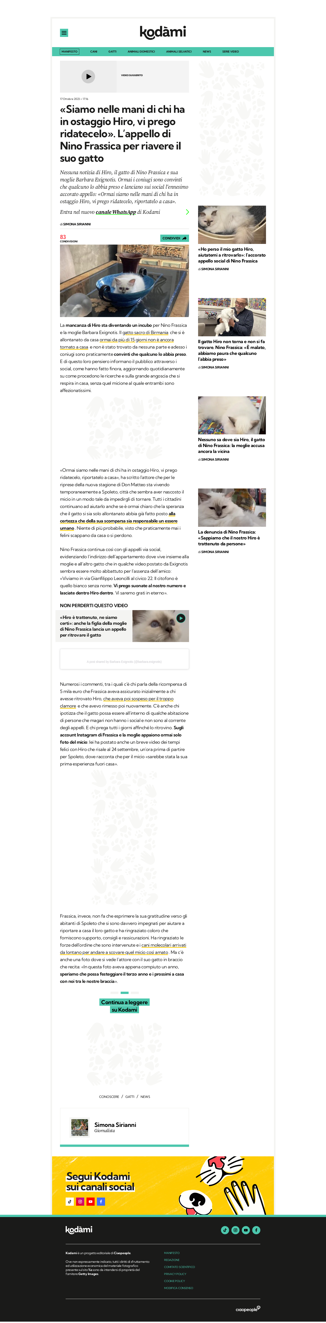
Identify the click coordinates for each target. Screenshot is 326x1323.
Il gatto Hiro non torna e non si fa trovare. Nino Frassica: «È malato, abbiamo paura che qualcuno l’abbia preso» (232, 351)
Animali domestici (141, 53)
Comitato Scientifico (179, 1268)
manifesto (172, 1254)
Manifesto (69, 53)
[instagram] (235, 1231)
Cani (93, 53)
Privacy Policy (175, 1275)
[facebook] (256, 1231)
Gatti (112, 53)
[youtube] (246, 1231)
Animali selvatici (179, 53)
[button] (70, 1203)
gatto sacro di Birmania (145, 334)
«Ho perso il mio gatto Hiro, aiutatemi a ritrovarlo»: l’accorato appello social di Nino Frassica (232, 256)
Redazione (172, 1261)
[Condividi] (174, 239)
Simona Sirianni (115, 1126)
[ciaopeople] (248, 1310)
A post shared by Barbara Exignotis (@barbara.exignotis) (124, 663)
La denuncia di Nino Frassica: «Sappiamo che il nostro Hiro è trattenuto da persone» (229, 539)
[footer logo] (108, 1231)
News (207, 53)
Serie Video (230, 53)
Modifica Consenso (178, 1289)
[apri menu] (65, 33)
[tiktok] (225, 1231)
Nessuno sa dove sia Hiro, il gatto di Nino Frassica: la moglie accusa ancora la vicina (231, 446)
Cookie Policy (174, 1282)
